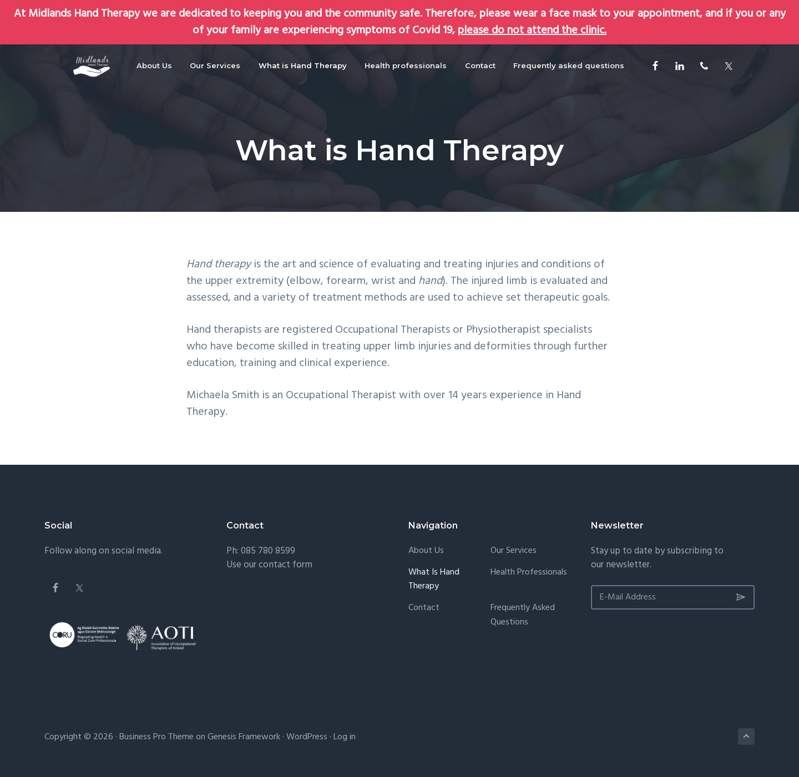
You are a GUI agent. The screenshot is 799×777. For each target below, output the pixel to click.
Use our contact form (269, 564)
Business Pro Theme (156, 737)
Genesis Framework (244, 737)
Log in (344, 737)
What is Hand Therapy (433, 580)
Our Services (513, 551)
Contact (423, 608)
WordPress (306, 737)
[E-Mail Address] (673, 597)
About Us (426, 551)
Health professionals (528, 573)
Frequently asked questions (522, 615)
